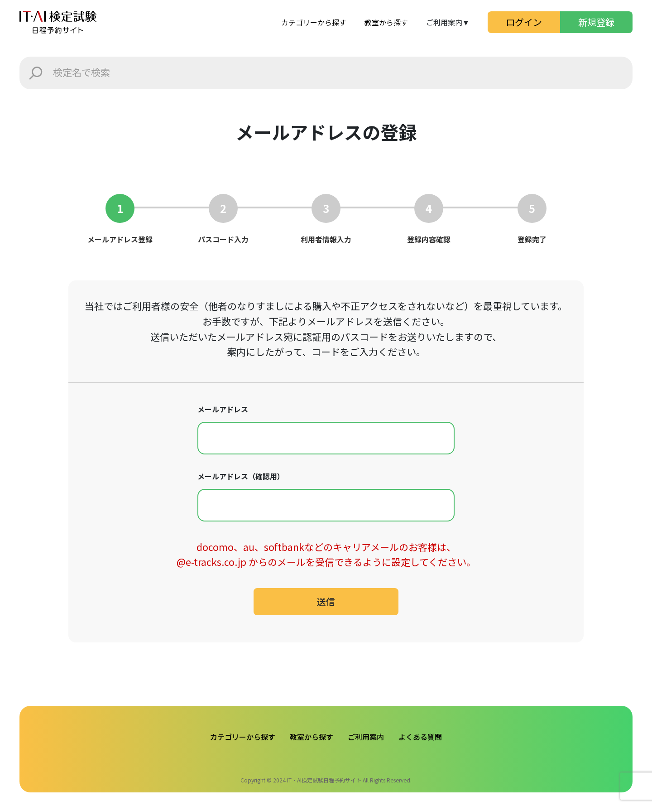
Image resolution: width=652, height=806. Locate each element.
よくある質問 (420, 736)
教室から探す (386, 22)
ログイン (524, 22)
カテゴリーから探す (313, 22)
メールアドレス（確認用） (240, 476)
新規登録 (596, 22)
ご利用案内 (366, 736)
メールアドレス (222, 409)
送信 (326, 601)
